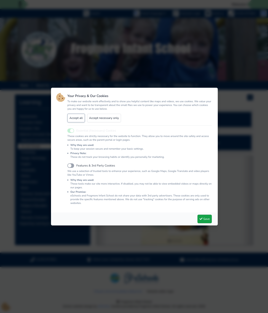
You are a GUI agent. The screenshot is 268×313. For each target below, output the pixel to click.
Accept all (76, 118)
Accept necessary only (104, 118)
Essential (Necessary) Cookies (96, 131)
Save (205, 219)
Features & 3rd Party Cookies (95, 166)
